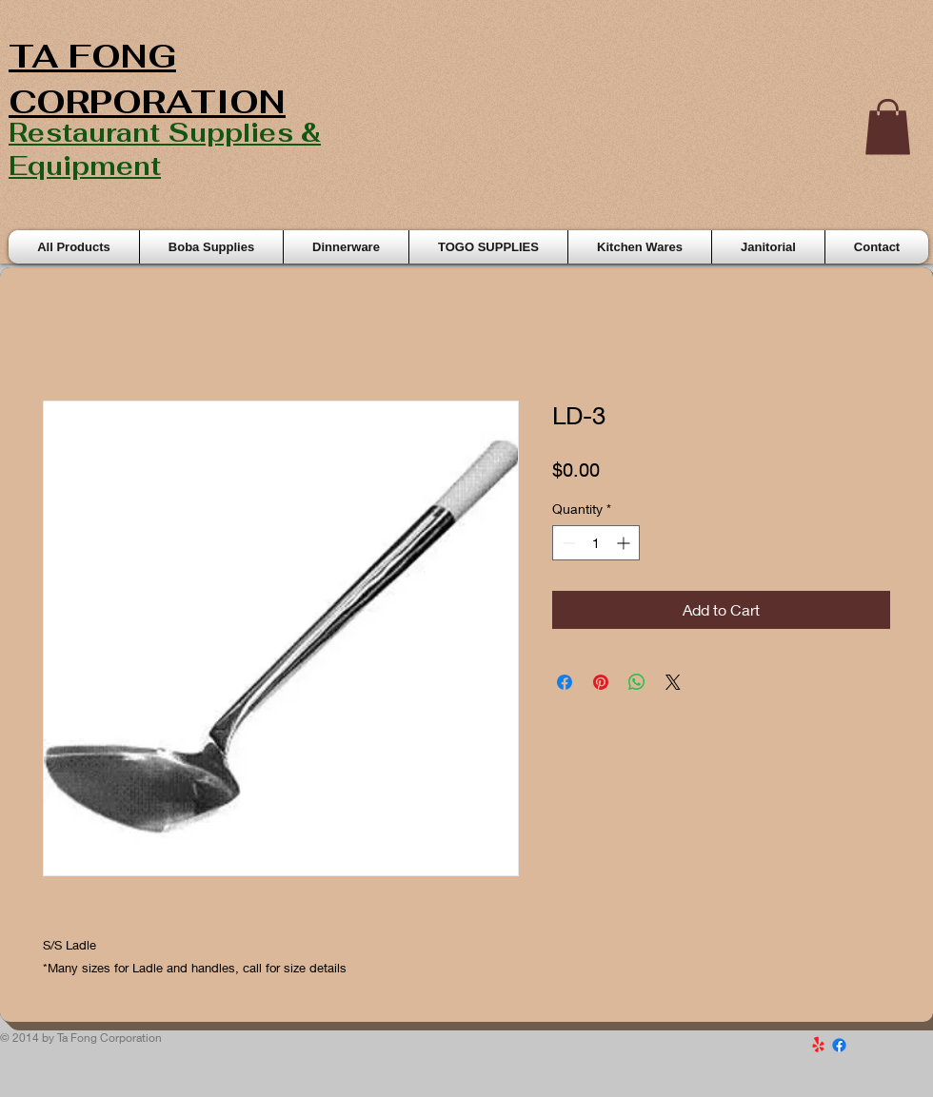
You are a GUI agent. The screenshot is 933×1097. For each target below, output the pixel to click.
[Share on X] (673, 682)
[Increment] (625, 542)
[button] (887, 127)
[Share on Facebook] (564, 682)
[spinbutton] (596, 542)
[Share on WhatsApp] (636, 682)
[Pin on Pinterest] (600, 682)
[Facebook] (839, 1045)
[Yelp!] (818, 1045)
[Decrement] (567, 542)
